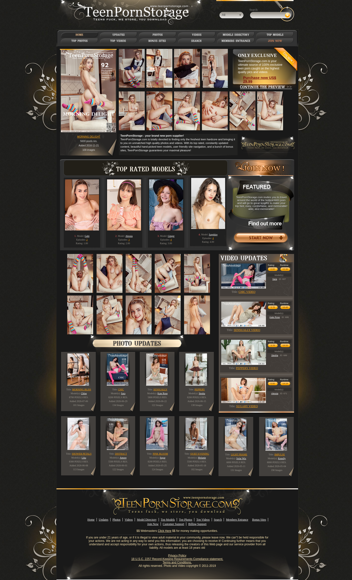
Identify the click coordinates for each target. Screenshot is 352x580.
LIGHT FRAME (239, 454)
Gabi (87, 236)
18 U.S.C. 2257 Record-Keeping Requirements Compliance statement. (177, 559)
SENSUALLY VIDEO (247, 330)
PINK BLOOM (160, 453)
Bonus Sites (259, 519)
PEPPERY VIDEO (247, 368)
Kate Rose (275, 317)
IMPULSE (280, 454)
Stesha (274, 355)
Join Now (152, 524)
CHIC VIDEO (247, 292)
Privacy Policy (177, 555)
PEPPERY (200, 389)
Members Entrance (237, 519)
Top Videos (203, 519)
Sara (274, 279)
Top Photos (185, 519)
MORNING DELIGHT (88, 136)
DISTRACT (121, 453)
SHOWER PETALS (82, 453)
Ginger (171, 236)
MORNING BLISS (81, 389)
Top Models (168, 519)
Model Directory (146, 519)
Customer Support (173, 524)
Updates (103, 519)
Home (91, 519)
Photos (116, 519)
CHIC (121, 389)
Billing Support (197, 524)
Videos (129, 519)
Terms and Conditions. (177, 562)
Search (218, 519)
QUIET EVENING (199, 453)
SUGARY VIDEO (247, 406)
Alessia (128, 236)
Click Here (164, 531)
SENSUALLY (160, 389)
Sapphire (213, 234)
